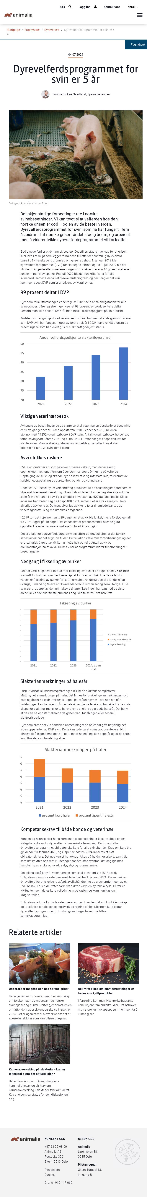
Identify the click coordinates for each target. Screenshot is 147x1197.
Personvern (52, 1170)
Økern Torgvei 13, (90, 1170)
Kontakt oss (112, 7)
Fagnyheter (32, 30)
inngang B (85, 1174)
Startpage (13, 30)
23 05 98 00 (58, 1146)
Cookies (50, 1174)
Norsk (133, 7)
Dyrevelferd (52, 30)
